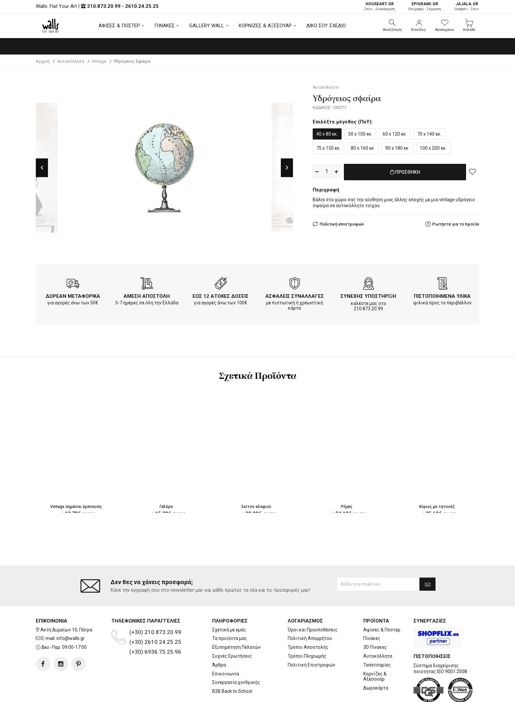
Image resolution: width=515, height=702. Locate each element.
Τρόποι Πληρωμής (307, 629)
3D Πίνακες (375, 621)
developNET (312, 693)
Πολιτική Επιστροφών (311, 638)
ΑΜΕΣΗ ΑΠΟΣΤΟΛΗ (146, 296)
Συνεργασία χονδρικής (236, 656)
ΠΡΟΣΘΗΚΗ (405, 172)
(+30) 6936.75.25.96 (155, 625)
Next (287, 167)
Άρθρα (219, 638)
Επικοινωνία (225, 647)
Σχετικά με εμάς (229, 603)
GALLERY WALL (206, 26)
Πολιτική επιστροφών (342, 222)
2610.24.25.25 (142, 6)
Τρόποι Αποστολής (308, 621)
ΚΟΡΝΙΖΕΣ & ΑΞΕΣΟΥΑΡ (265, 26)
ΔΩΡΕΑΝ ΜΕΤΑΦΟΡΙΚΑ (73, 296)
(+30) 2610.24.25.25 (155, 615)
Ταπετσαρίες (377, 638)
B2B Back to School (232, 665)
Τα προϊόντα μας (229, 612)
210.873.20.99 (104, 6)
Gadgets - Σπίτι (466, 6)
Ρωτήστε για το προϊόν (455, 222)
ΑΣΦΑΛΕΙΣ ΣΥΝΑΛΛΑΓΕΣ (294, 296)
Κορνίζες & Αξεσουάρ (375, 650)
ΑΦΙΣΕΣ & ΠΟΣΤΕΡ (119, 26)
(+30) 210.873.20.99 (155, 606)
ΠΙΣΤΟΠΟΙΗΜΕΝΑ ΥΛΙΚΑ (442, 296)
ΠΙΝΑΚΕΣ (164, 26)
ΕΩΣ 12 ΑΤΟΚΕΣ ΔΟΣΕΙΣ (220, 296)
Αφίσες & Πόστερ (381, 603)
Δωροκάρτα (375, 661)
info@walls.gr (70, 612)
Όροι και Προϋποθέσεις (313, 603)
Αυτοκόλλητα (377, 629)
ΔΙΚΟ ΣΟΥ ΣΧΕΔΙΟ (326, 26)
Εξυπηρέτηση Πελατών (236, 621)
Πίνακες (371, 612)
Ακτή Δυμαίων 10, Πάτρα (66, 603)
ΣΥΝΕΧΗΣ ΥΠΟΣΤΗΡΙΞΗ (368, 296)
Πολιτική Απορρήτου (310, 612)
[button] (392, 26)
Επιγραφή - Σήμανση (424, 6)
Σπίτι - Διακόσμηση (379, 6)
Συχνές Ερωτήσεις (232, 629)
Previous (42, 167)
